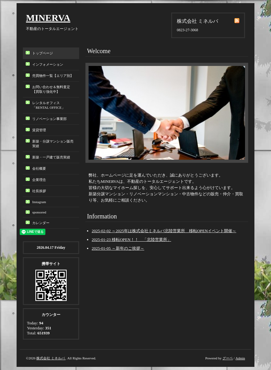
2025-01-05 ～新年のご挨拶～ (118, 248)
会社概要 (39, 168)
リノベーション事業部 (49, 119)
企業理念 (39, 180)
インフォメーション (47, 64)
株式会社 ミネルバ (51, 358)
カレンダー (40, 223)
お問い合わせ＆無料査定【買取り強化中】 (51, 89)
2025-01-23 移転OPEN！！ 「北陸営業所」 (131, 239)
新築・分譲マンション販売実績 (53, 143)
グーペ (227, 358)
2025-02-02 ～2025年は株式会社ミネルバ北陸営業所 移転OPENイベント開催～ (164, 230)
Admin (240, 358)
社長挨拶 (39, 191)
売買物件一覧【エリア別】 (53, 76)
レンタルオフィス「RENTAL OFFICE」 (50, 105)
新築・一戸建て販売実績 (51, 157)
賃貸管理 (39, 130)
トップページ (42, 53)
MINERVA (48, 17)
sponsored (39, 212)
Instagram (39, 202)
